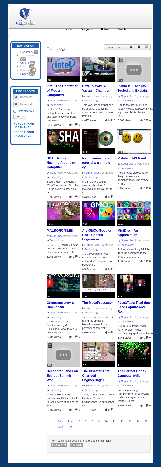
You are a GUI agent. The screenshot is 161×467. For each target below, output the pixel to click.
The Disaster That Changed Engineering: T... (95, 375)
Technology (56, 104)
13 (130, 421)
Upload (105, 29)
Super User (57, 100)
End (70, 426)
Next (60, 426)
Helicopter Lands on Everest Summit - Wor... (62, 375)
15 (146, 421)
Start (60, 421)
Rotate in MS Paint (131, 158)
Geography (29, 51)
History (27, 73)
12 (122, 421)
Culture (27, 62)
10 (106, 421)
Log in (19, 116)
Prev (71, 421)
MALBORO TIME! (60, 230)
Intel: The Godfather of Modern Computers (62, 90)
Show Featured (115, 47)
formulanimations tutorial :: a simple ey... (96, 163)
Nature (27, 66)
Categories (87, 29)
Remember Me (25, 110)
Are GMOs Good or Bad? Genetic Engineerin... (97, 235)
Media (69, 29)
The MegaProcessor (97, 302)
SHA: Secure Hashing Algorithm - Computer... (62, 163)
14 (138, 421)
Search (121, 29)
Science (28, 70)
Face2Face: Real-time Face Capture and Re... (134, 307)
